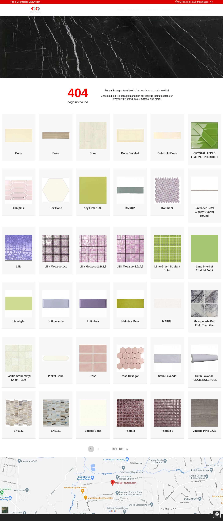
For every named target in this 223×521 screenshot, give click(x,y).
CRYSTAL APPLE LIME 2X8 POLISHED (204, 155)
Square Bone (93, 430)
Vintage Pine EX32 (204, 430)
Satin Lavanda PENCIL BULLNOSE (204, 378)
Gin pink (18, 208)
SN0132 (18, 430)
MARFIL (167, 321)
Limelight (19, 321)
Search (166, 13)
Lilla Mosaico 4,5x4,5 (130, 266)
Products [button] (132, 13)
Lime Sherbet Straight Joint (204, 268)
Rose (93, 376)
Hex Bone (56, 208)
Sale (175, 13)
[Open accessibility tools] (217, 514)
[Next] (127, 449)
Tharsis (130, 430)
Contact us (204, 13)
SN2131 (56, 430)
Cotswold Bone (167, 153)
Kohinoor (167, 208)
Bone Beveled (130, 153)
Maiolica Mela (130, 321)
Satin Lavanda (167, 376)
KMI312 (130, 208)
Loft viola (93, 321)
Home (120, 13)
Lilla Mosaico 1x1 (56, 266)
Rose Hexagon (130, 376)
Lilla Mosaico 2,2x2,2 (93, 266)
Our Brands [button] (149, 13)
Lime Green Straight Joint (167, 268)
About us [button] (187, 13)
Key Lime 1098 (93, 208)
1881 (121, 449)
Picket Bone (55, 376)
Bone (18, 153)
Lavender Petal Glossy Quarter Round (204, 212)
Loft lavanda (56, 321)
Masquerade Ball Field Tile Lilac (204, 323)
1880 (113, 449)
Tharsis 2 (167, 430)
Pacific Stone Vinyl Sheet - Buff (19, 378)
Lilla (18, 266)
